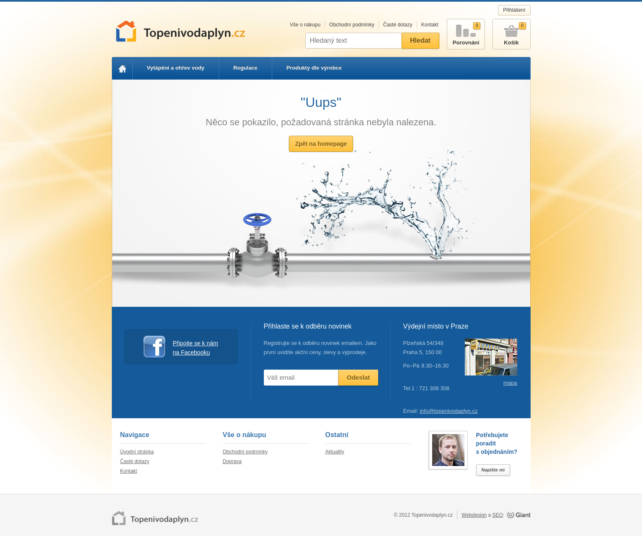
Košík (511, 32)
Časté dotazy (398, 25)
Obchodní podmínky (351, 25)
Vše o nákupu (305, 25)
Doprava (232, 461)
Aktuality (334, 452)
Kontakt (429, 25)
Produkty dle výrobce (314, 68)
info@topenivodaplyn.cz (448, 411)
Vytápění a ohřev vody (176, 68)
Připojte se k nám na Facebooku (180, 347)
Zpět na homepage (321, 143)
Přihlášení (514, 10)
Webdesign (474, 515)
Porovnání (466, 32)
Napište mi (493, 469)
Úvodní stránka (137, 452)
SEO (497, 515)
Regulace (245, 68)
